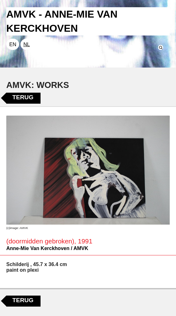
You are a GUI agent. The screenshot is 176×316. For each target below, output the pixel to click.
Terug (22, 97)
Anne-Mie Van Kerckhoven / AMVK (47, 248)
